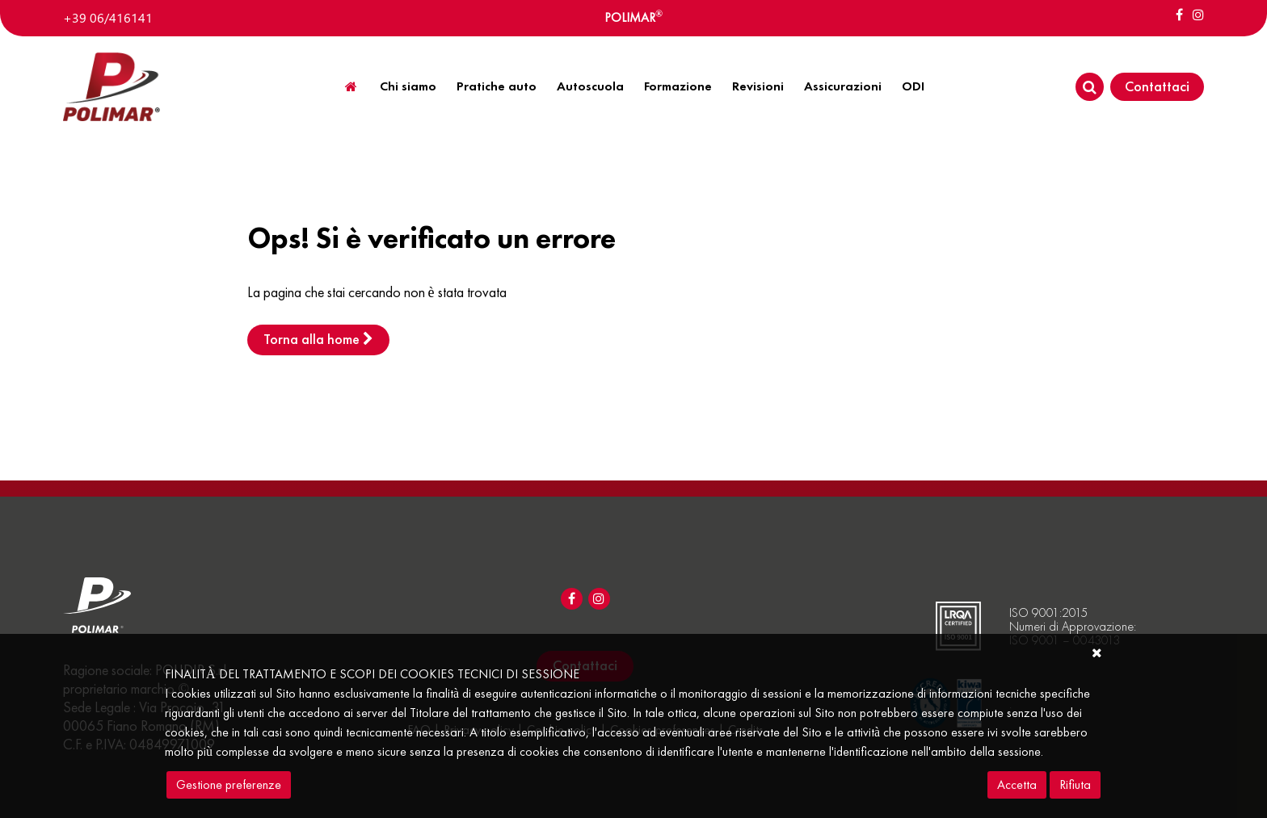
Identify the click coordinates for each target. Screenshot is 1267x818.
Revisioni (758, 86)
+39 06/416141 (108, 17)
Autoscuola (590, 86)
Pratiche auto (497, 86)
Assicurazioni (843, 86)
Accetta (1017, 784)
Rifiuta (1075, 784)
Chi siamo (408, 86)
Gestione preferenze (228, 784)
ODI (913, 86)
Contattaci (1157, 86)
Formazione (678, 86)
